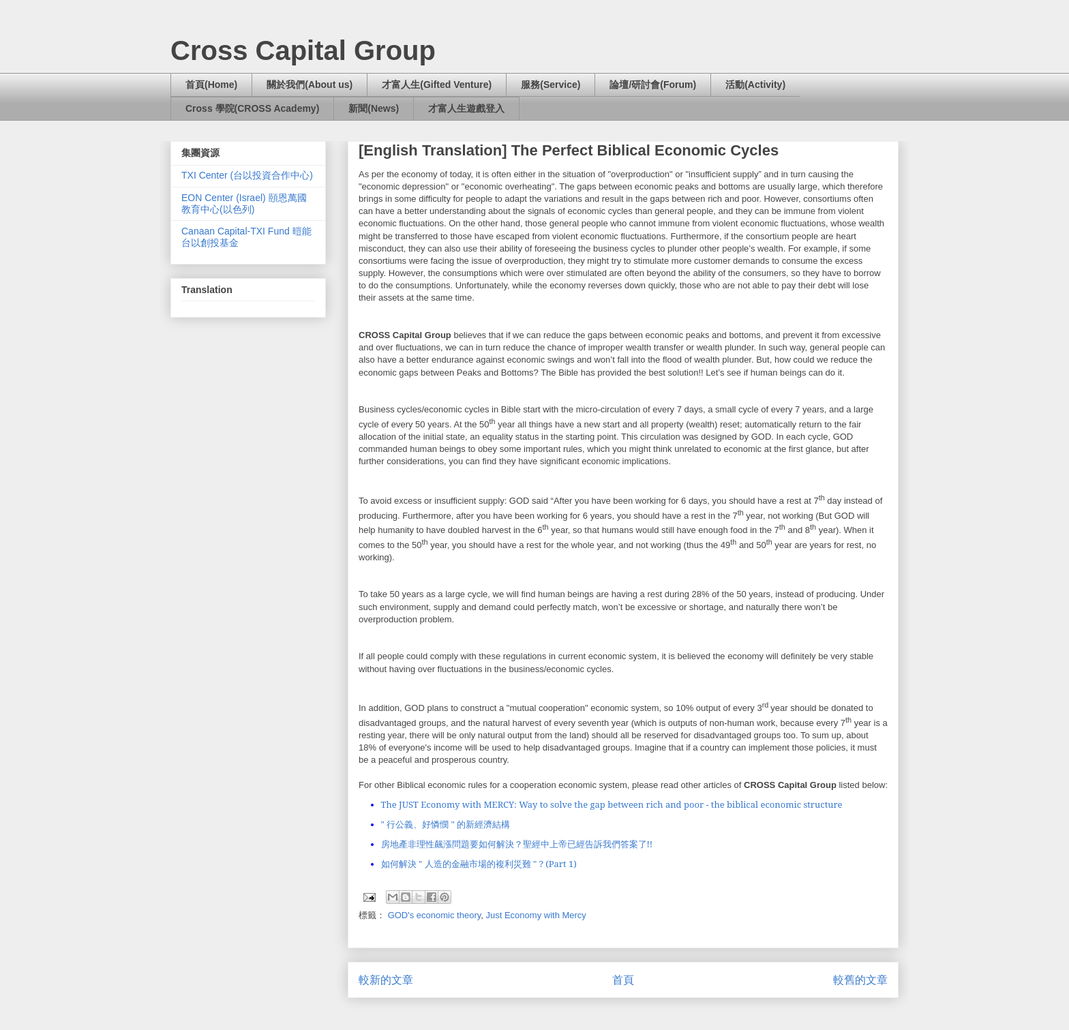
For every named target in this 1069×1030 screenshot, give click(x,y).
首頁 (623, 980)
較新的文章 (386, 980)
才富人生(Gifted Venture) (437, 84)
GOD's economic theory (434, 915)
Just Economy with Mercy (535, 915)
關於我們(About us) (309, 84)
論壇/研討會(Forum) (652, 84)
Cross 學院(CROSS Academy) (252, 108)
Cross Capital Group (303, 50)
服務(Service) (550, 84)
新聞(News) (373, 108)
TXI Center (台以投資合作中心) (247, 175)
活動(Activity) (755, 84)
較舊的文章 (860, 980)
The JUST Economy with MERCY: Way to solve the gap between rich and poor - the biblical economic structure (612, 804)
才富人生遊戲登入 (466, 108)
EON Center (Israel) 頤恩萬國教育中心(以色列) (244, 203)
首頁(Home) (211, 84)
